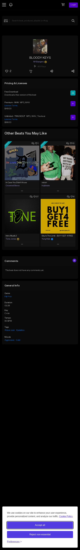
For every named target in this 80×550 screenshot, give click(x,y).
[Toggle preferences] (14, 541)
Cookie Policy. (66, 516)
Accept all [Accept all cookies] (40, 525)
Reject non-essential (40, 534)
